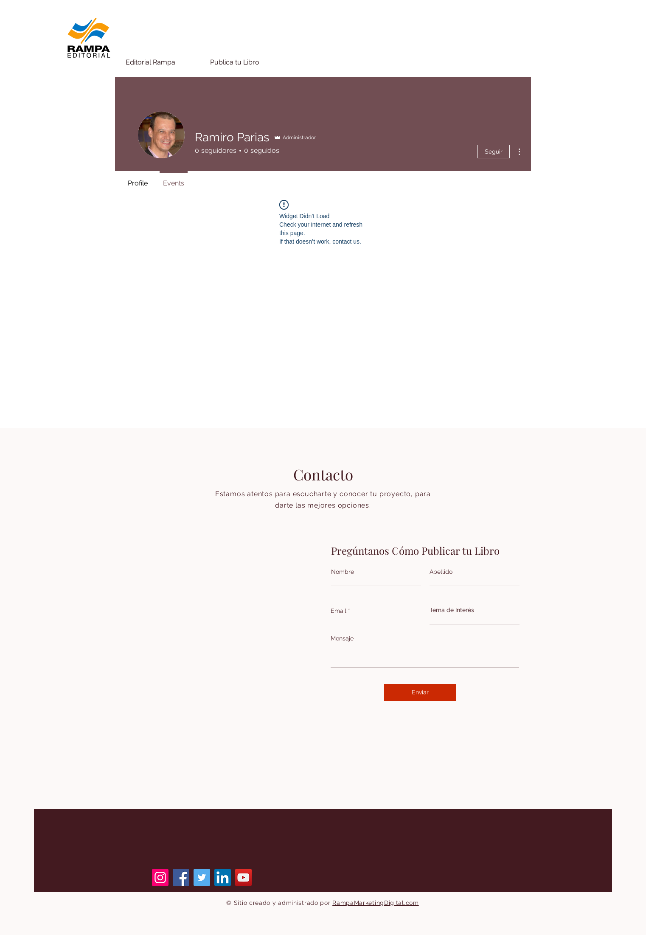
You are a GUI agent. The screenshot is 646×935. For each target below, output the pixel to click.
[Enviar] (420, 692)
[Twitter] (202, 877)
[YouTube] (243, 877)
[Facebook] (181, 877)
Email (338, 611)
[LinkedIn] (222, 877)
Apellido (441, 572)
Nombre (342, 572)
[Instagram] (160, 877)
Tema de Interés (452, 610)
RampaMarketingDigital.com (375, 902)
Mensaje (342, 638)
